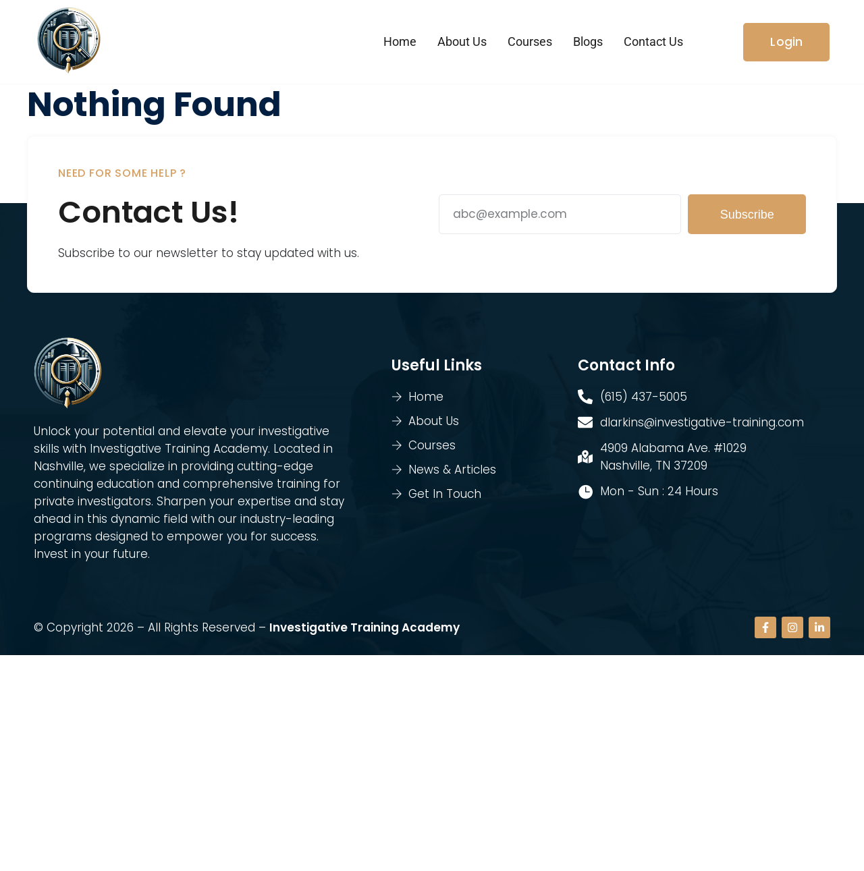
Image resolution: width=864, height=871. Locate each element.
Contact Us (653, 41)
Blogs (588, 41)
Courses (530, 41)
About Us (462, 41)
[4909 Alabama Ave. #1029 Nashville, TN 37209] (432, 763)
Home (399, 41)
